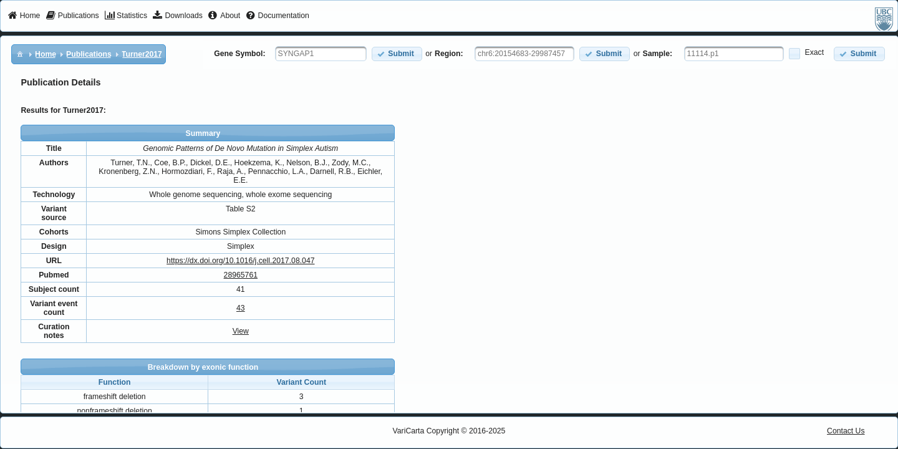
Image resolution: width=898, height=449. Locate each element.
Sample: (658, 53)
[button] (397, 54)
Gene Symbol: (239, 53)
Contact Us (846, 431)
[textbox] (321, 53)
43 (240, 308)
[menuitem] (24, 16)
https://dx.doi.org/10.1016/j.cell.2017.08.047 (240, 260)
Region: (449, 53)
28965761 (241, 275)
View (241, 331)
